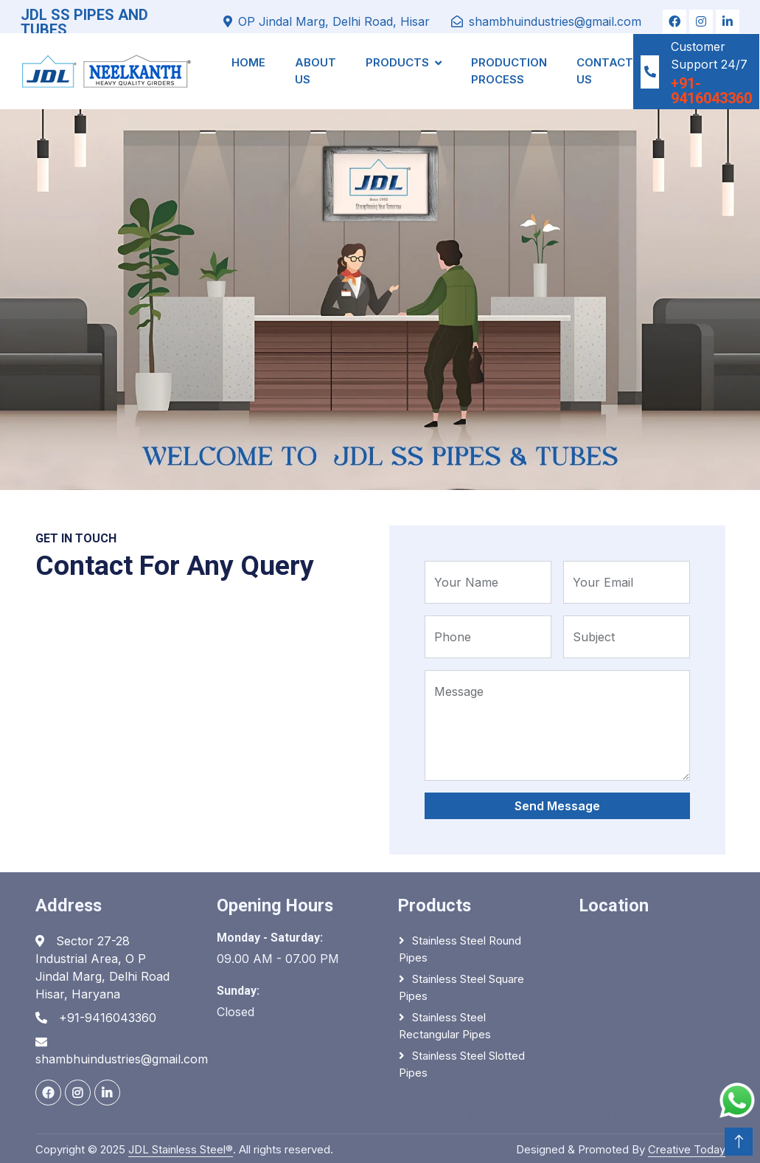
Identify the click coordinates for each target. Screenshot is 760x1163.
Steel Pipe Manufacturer (485, 1114)
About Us (315, 70)
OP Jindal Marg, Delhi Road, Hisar (334, 21)
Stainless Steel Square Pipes (461, 987)
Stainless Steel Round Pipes (460, 948)
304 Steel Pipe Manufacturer (646, 1114)
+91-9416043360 (711, 91)
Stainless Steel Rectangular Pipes (445, 1025)
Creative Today (686, 1149)
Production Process (509, 70)
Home (248, 62)
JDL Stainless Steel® (180, 1149)
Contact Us (604, 70)
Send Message (557, 805)
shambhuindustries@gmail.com (555, 21)
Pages (73, 498)
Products (397, 62)
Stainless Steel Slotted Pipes (462, 1064)
